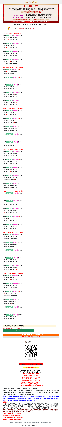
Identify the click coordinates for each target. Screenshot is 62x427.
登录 (51, 1)
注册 (10, 1)
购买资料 (18, 330)
